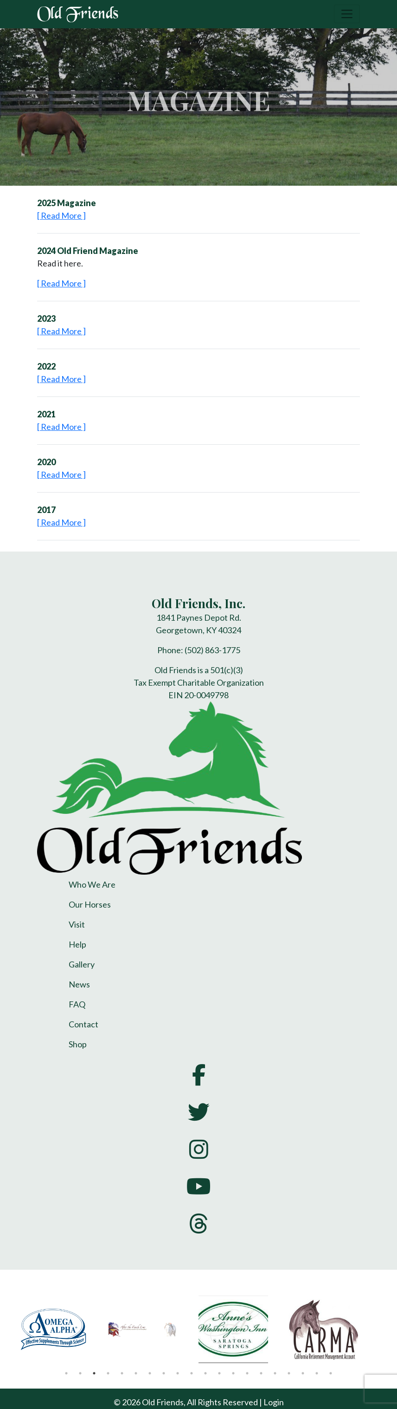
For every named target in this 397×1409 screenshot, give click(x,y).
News (79, 984)
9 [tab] (177, 1373)
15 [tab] (261, 1373)
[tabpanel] (62, 1329)
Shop (78, 1044)
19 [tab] (316, 1373)
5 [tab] (122, 1373)
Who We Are (92, 884)
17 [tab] (289, 1373)
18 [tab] (302, 1373)
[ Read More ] (61, 215)
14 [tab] (247, 1373)
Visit (77, 924)
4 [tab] (108, 1373)
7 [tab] (149, 1373)
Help (77, 944)
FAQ (77, 1004)
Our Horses (90, 904)
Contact (83, 1024)
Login (273, 1402)
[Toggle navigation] (347, 14)
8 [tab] (163, 1373)
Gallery (82, 964)
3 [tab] (94, 1373)
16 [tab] (275, 1373)
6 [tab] (136, 1373)
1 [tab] (66, 1373)
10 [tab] (191, 1373)
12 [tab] (219, 1373)
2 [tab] (80, 1373)
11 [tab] (205, 1373)
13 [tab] (233, 1373)
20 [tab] (330, 1373)
